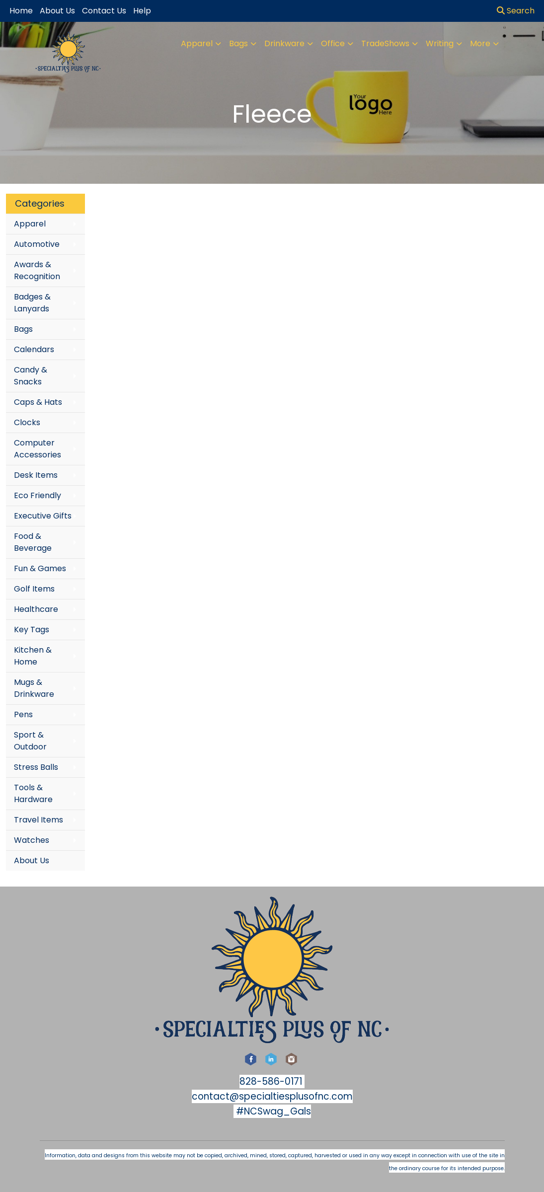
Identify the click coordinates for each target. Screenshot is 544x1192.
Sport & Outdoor (30, 740)
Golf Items (34, 589)
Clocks (27, 422)
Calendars (34, 349)
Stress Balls (36, 767)
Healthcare (36, 609)
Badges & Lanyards (32, 302)
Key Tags (31, 629)
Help (142, 10)
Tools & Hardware (33, 793)
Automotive (37, 244)
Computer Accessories (37, 448)
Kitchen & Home (33, 656)
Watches (31, 840)
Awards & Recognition (37, 270)
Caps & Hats (38, 402)
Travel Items (38, 819)
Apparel (197, 43)
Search (516, 10)
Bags (238, 43)
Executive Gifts (43, 516)
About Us (31, 860)
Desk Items (36, 475)
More (480, 43)
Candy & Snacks (30, 375)
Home (21, 10)
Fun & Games (40, 568)
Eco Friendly (37, 495)
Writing (440, 43)
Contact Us (104, 10)
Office (333, 43)
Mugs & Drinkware (34, 688)
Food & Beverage (33, 542)
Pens (23, 714)
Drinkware (284, 43)
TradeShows (385, 43)
